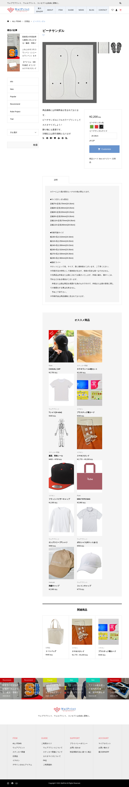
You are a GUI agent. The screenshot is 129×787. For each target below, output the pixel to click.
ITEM (60, 10)
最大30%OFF (39, 9)
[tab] (55, 179)
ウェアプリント (19, 748)
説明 (56, 180)
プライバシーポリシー (79, 743)
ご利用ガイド (46, 743)
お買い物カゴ (104, 748)
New (12, 89)
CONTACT (103, 10)
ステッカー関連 (19, 752)
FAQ (45, 760)
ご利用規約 (47, 765)
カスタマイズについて (52, 756)
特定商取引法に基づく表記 (80, 752)
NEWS (81, 10)
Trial (11, 119)
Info (11, 82)
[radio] (92, 127)
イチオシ (16, 760)
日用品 (15, 756)
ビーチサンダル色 (97, 123)
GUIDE (71, 10)
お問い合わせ (75, 748)
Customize (106, 149)
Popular (13, 97)
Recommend (15, 104)
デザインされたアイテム (22, 765)
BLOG (91, 10)
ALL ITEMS (17, 743)
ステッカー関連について (52, 752)
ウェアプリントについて (52, 748)
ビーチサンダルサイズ (98, 131)
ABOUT (50, 10)
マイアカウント (105, 743)
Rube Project (15, 112)
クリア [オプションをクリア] (92, 141)
